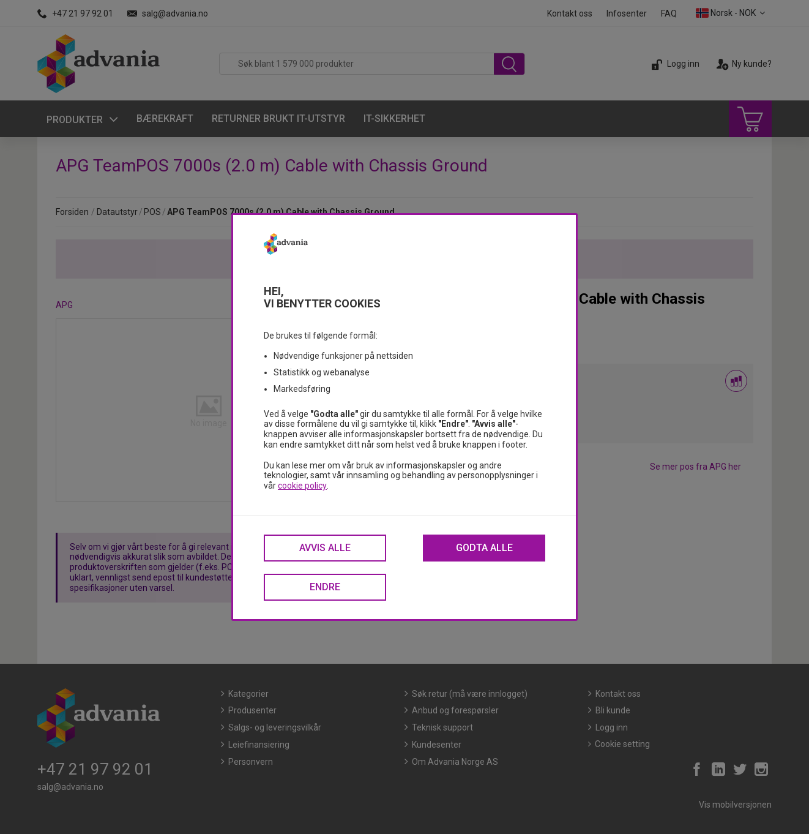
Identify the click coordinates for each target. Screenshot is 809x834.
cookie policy (302, 485)
